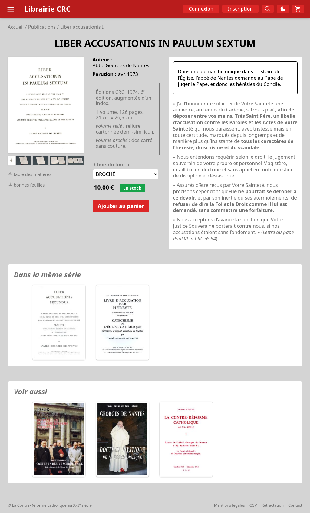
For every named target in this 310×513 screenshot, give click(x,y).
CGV (253, 505)
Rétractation (273, 505)
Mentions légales (229, 505)
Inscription (240, 8)
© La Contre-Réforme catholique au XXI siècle (50, 505)
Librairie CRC (48, 9)
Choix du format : (114, 164)
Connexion (201, 8)
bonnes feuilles (26, 185)
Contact (295, 505)
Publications (42, 27)
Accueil (16, 27)
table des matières (29, 174)
